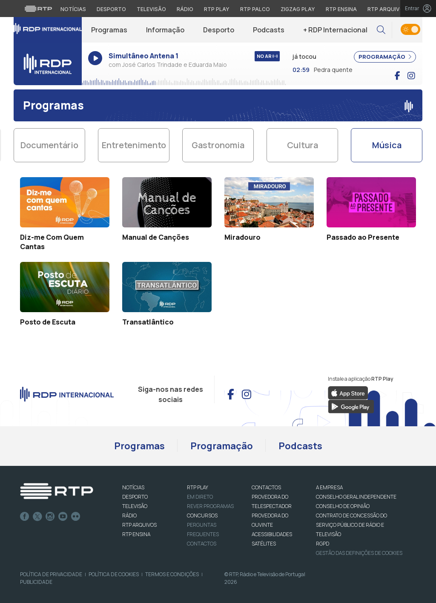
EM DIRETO (200, 496)
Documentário (49, 145)
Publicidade (36, 582)
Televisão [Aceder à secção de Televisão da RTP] (151, 9)
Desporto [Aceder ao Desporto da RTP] (111, 9)
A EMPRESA (329, 487)
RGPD (322, 543)
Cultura (302, 145)
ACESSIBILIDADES (272, 534)
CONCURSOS (202, 515)
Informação (165, 29)
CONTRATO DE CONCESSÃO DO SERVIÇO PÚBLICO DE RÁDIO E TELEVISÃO (351, 525)
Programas (109, 29)
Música (387, 145)
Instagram (50, 516)
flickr (75, 516)
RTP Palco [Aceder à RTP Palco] (255, 9)
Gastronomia (218, 145)
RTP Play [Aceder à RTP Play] (216, 9)
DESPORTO (135, 496)
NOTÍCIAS (133, 487)
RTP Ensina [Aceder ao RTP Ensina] (341, 9)
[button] (381, 30)
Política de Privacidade (51, 574)
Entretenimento (134, 145)
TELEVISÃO (134, 506)
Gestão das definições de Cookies (359, 553)
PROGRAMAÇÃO (385, 56)
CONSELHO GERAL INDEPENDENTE (356, 496)
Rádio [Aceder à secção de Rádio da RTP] (185, 9)
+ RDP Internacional (335, 29)
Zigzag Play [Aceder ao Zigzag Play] (298, 9)
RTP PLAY (197, 487)
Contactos (201, 543)
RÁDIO (129, 515)
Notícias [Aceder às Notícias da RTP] (73, 9)
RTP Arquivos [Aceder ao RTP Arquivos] (387, 9)
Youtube (63, 516)
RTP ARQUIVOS (139, 524)
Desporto (218, 29)
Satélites (264, 543)
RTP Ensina (136, 534)
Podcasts (268, 29)
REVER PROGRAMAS (210, 506)
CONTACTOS (266, 487)
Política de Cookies (114, 574)
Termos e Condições (172, 574)
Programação (221, 445)
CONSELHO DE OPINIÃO (343, 506)
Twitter (37, 516)
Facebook (24, 516)
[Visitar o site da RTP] (38, 8)
